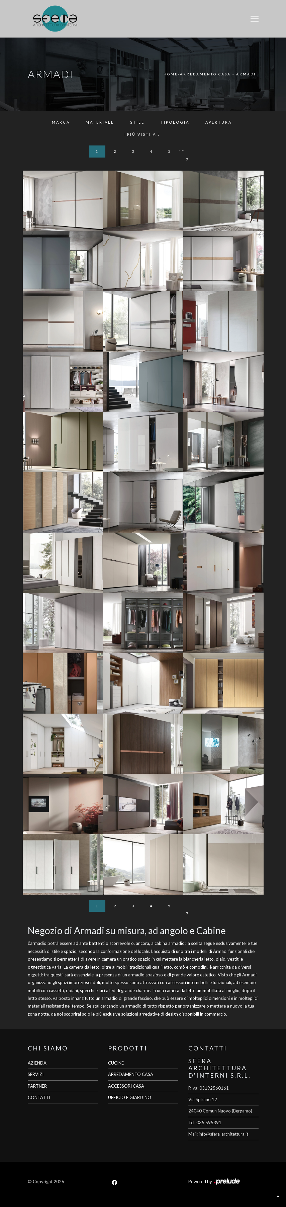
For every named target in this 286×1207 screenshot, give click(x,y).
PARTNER (37, 1086)
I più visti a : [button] (141, 134)
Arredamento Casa (205, 74)
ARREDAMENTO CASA (130, 1074)
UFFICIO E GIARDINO (129, 1097)
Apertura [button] (218, 122)
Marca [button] (61, 122)
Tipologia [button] (175, 122)
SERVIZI (35, 1074)
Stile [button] (137, 122)
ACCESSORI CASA (126, 1086)
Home (171, 74)
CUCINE (116, 1063)
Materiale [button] (100, 122)
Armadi (246, 74)
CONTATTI (39, 1097)
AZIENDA (37, 1063)
